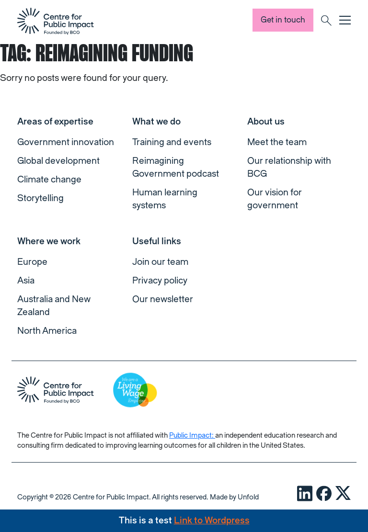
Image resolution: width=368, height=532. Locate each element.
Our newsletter (162, 299)
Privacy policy (159, 280)
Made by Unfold (234, 497)
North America (47, 331)
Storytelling (40, 198)
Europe (32, 262)
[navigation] (55, 21)
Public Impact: (192, 435)
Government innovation (65, 142)
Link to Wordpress (212, 520)
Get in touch (283, 19)
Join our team (160, 262)
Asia (25, 280)
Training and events (171, 142)
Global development (58, 161)
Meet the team (277, 142)
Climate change (49, 179)
